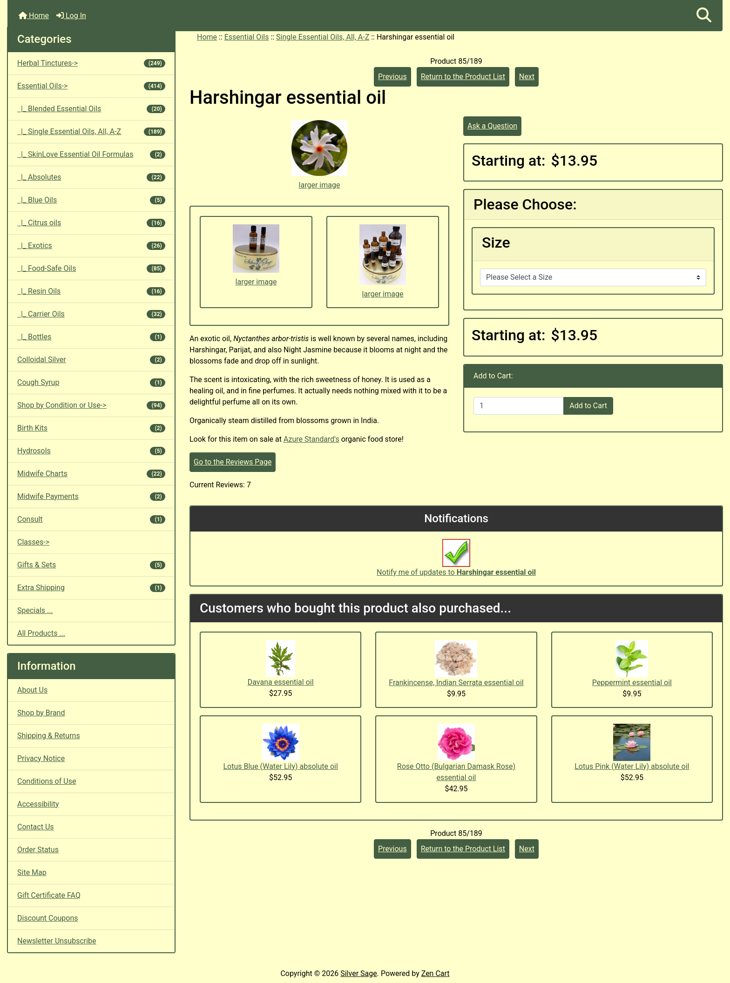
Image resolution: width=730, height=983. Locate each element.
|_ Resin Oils (91, 291)
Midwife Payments (91, 496)
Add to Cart (588, 405)
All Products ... (41, 633)
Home (34, 15)
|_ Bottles (91, 336)
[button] (704, 15)
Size (496, 242)
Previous (392, 76)
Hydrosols (91, 450)
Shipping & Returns (48, 735)
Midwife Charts (91, 473)
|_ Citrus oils (91, 222)
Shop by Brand (41, 712)
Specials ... (35, 610)
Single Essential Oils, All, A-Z (322, 37)
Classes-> (33, 542)
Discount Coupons (47, 918)
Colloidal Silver (91, 359)
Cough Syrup (91, 382)
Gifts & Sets (91, 564)
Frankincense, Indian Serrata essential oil (456, 682)
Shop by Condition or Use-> (91, 405)
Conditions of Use (46, 781)
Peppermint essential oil (632, 682)
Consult (91, 519)
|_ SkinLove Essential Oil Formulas (91, 154)
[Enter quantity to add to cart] (518, 406)
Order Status (38, 849)
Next (526, 76)
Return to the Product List (463, 76)
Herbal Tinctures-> (91, 63)
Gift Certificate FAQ (49, 895)
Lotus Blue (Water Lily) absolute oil (280, 766)
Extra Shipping (91, 587)
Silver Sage (358, 973)
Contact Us (35, 826)
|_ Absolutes (91, 177)
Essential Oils (246, 37)
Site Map (32, 872)
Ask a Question (492, 125)
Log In (71, 15)
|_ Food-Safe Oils (91, 268)
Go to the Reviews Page (232, 462)
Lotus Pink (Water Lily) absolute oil (632, 766)
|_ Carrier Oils (91, 314)
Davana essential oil (281, 682)
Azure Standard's (311, 439)
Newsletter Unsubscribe (56, 940)
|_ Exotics (91, 245)
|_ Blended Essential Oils (91, 108)
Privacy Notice (41, 758)
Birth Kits (91, 428)
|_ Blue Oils (91, 199)
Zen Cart (435, 973)
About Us (32, 690)
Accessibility (38, 804)
